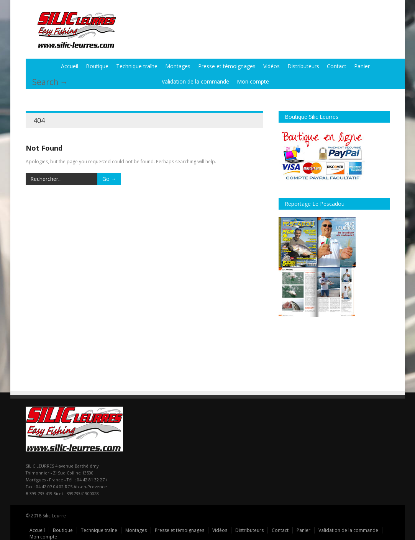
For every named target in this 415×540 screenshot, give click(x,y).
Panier (362, 66)
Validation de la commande (195, 81)
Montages (177, 66)
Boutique (97, 66)
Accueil (69, 66)
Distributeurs (303, 66)
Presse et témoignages (227, 66)
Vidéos (271, 66)
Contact (336, 66)
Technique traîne (136, 66)
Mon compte (253, 81)
